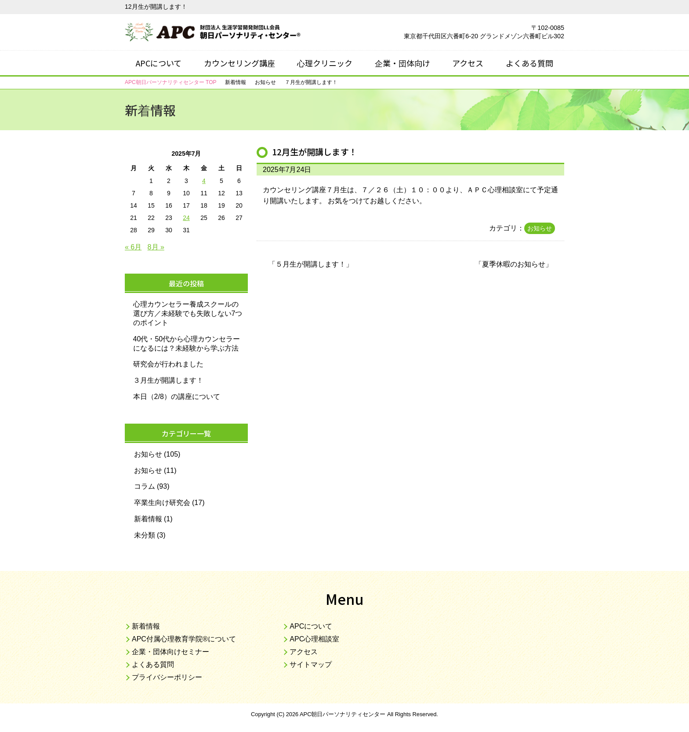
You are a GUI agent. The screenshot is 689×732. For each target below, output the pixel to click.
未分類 (144, 535)
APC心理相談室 (314, 639)
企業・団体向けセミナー (170, 651)
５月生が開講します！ (311, 264)
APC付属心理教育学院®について (184, 639)
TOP (170, 82)
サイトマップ (311, 664)
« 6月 (133, 247)
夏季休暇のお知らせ (513, 264)
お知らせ (539, 228)
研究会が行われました (168, 364)
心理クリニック (324, 63)
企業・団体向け (402, 63)
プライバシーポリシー (167, 677)
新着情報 (148, 519)
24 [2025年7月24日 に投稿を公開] (186, 217)
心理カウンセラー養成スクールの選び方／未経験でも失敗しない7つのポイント (188, 313)
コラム (144, 486)
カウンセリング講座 (239, 63)
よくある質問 (529, 63)
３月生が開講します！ (168, 380)
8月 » (156, 247)
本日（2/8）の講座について (176, 396)
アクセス (467, 63)
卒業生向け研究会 (162, 502)
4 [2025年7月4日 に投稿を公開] (204, 180)
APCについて (158, 63)
